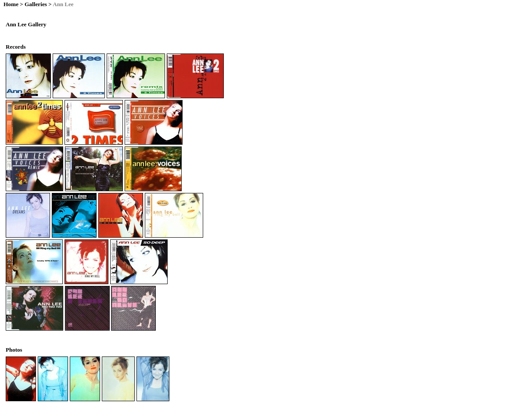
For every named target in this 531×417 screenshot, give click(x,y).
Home (11, 4)
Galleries (36, 4)
